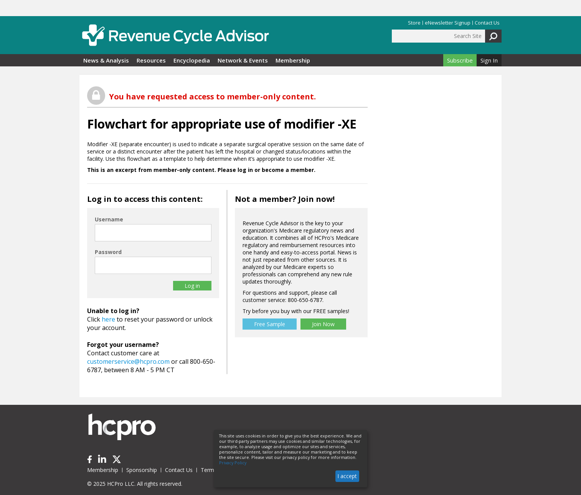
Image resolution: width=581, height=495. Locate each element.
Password (108, 252)
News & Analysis (106, 60)
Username (109, 219)
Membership (293, 60)
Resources (151, 60)
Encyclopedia (191, 60)
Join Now (323, 324)
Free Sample (269, 324)
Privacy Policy (232, 462)
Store (414, 23)
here (108, 319)
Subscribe (460, 60)
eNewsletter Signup (447, 23)
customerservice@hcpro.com (128, 361)
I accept (347, 476)
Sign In (489, 60)
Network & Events (243, 60)
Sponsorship (141, 470)
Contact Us (487, 23)
